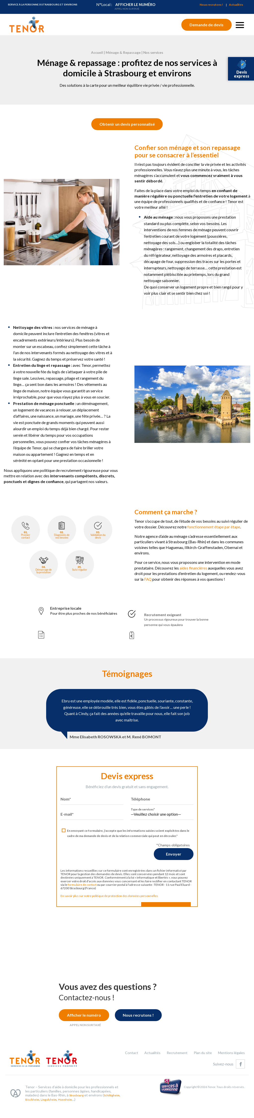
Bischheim (55, 1112)
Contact (125, 1065)
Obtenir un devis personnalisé (127, 137)
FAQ (136, 594)
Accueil (97, 52)
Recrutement (173, 1065)
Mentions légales (230, 1065)
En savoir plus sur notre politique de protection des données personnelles (97, 911)
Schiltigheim (35, 1112)
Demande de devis (206, 24)
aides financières (181, 582)
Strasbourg (78, 1108)
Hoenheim (92, 1112)
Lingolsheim (73, 1112)
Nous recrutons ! (211, 4)
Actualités (236, 4)
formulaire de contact (69, 899)
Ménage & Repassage (123, 52)
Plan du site (200, 1065)
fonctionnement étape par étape (202, 541)
